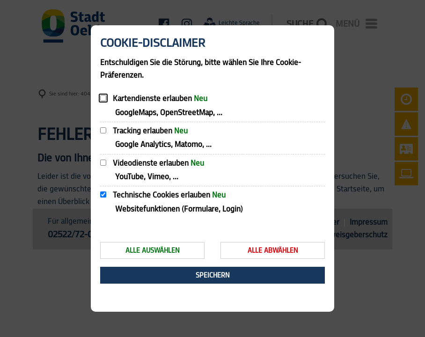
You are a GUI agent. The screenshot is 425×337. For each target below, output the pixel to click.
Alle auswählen (152, 250)
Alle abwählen (273, 250)
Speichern (213, 275)
